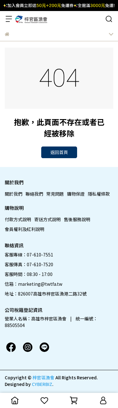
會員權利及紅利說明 (24, 229)
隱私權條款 (99, 194)
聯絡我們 (34, 194)
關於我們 (13, 194)
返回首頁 (59, 152)
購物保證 (76, 194)
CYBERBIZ (42, 384)
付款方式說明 (18, 219)
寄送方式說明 (47, 219)
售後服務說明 (77, 219)
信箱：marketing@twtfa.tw (33, 284)
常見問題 (55, 194)
